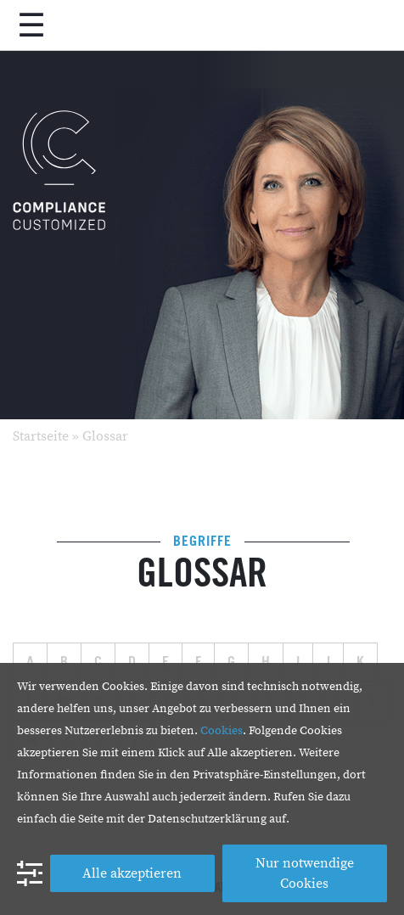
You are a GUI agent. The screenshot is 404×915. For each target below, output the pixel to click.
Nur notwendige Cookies (304, 873)
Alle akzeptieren (132, 873)
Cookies (221, 730)
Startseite (41, 436)
